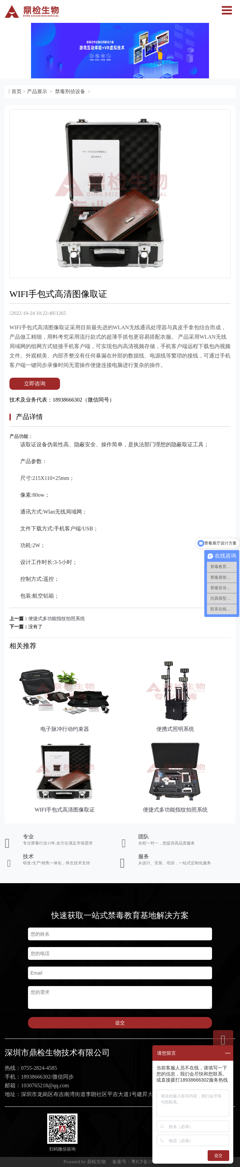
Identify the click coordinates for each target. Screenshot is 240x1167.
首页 (16, 91)
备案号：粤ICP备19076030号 (142, 1161)
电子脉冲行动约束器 (64, 729)
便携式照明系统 (175, 729)
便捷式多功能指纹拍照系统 (56, 618)
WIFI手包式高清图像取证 (65, 810)
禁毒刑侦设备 (70, 91)
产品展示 (37, 91)
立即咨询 (35, 383)
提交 (120, 1022)
